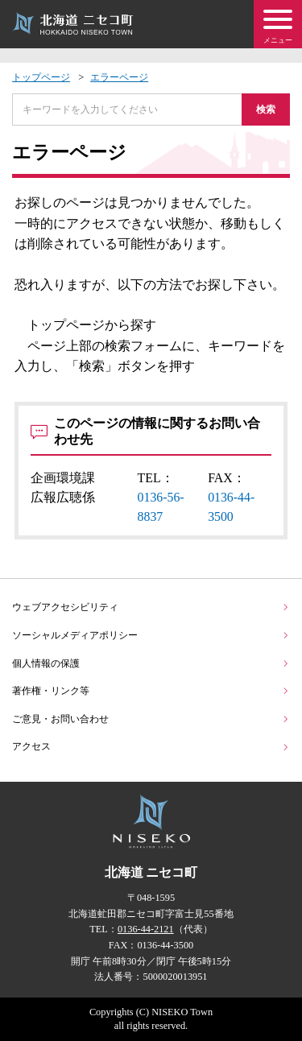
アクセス (151, 746)
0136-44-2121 (146, 929)
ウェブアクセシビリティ (151, 607)
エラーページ (119, 77)
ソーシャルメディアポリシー (151, 635)
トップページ (41, 77)
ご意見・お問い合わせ (151, 719)
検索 (265, 109)
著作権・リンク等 (151, 690)
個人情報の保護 (151, 663)
